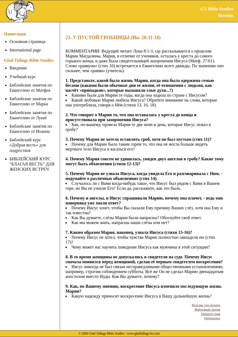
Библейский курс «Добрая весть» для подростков (34, 142)
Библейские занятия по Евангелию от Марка (31, 101)
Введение (18, 68)
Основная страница (27, 41)
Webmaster (212, 318)
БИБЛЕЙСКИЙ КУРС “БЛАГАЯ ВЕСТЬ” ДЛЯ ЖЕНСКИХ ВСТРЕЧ (32, 158)
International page (25, 50)
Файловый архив (207, 309)
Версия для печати (206, 305)
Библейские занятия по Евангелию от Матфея (31, 88)
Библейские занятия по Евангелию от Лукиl (31, 115)
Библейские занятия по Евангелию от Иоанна (31, 129)
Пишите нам (210, 314)
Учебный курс (23, 76)
